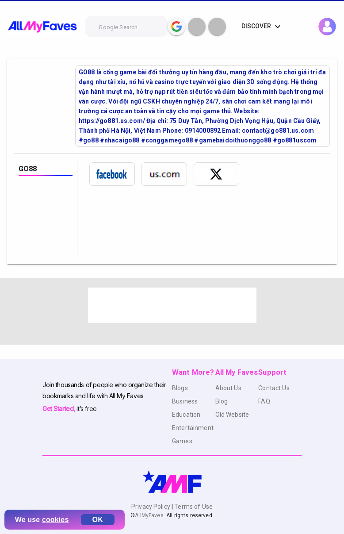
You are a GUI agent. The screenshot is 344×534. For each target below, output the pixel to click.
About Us (228, 388)
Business (185, 401)
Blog (221, 401)
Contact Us (273, 388)
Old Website (232, 414)
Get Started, (59, 408)
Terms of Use (193, 506)
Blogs (180, 388)
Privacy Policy (151, 506)
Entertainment (193, 427)
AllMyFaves (149, 515)
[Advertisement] (172, 305)
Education (186, 414)
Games (182, 441)
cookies (55, 519)
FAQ (264, 401)
